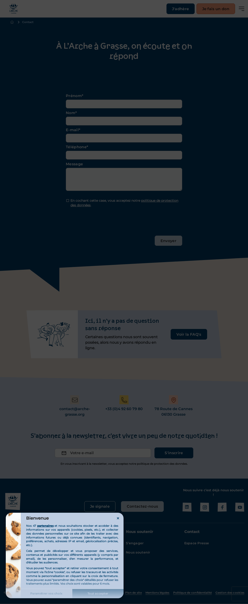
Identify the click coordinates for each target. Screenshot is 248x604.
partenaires (45, 525)
